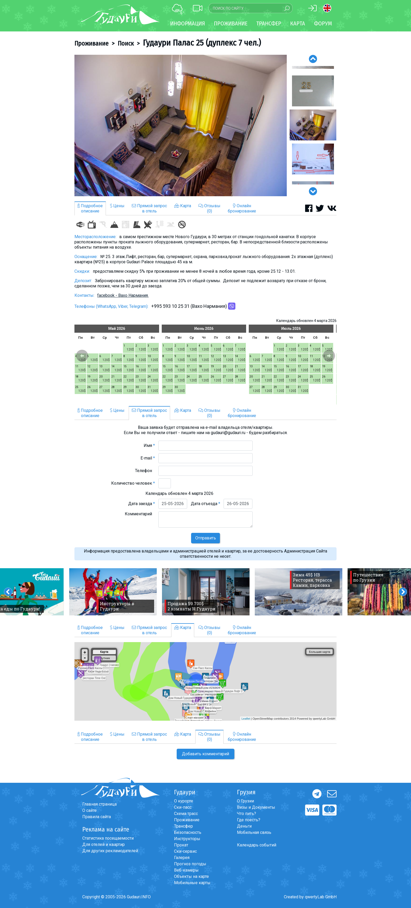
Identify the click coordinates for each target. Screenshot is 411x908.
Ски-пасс (183, 807)
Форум (323, 23)
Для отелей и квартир (103, 844)
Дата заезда (141, 503)
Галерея (182, 857)
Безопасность (187, 832)
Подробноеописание (90, 208)
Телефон (145, 470)
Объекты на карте (191, 876)
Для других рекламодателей (110, 850)
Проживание (91, 43)
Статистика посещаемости (108, 838)
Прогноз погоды (190, 863)
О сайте (89, 810)
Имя (149, 445)
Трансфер (183, 826)
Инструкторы (187, 838)
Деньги (244, 826)
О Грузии (245, 800)
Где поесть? (248, 819)
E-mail (147, 458)
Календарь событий (256, 845)
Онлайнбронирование (242, 208)
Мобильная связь (254, 832)
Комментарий (140, 513)
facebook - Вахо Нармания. (123, 295)
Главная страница (99, 804)
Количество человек (133, 483)
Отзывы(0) (209, 208)
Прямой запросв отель (149, 208)
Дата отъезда (205, 503)
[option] (180, 125)
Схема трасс (186, 813)
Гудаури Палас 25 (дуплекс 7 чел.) (202, 43)
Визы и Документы (256, 807)
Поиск (126, 43)
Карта (297, 23)
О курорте (183, 800)
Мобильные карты (192, 882)
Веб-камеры (186, 870)
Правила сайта (96, 816)
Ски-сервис (185, 851)
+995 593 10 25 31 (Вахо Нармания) (189, 306)
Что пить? (246, 813)
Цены (117, 205)
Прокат (181, 845)
